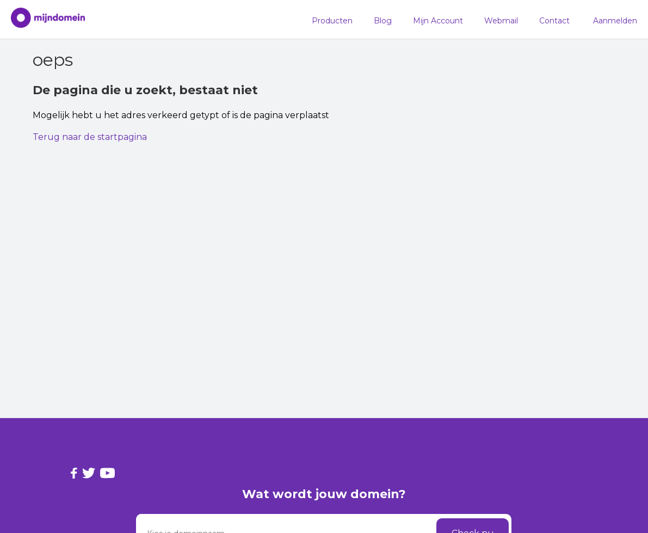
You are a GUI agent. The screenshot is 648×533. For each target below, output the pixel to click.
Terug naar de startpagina (90, 137)
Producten (332, 21)
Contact (554, 21)
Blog (383, 21)
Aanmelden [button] (615, 21)
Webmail (501, 21)
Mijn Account (438, 21)
